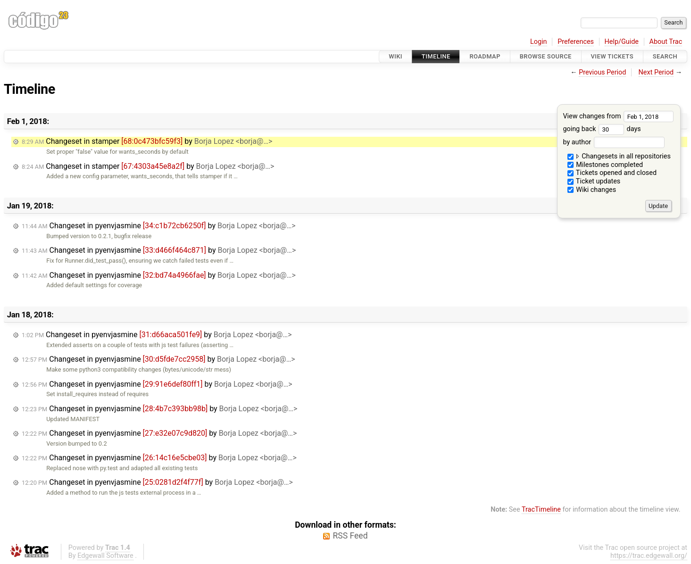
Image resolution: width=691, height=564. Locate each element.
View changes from (618, 116)
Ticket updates (594, 181)
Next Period (656, 72)
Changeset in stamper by (147, 141)
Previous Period (602, 72)
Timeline (436, 56)
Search (665, 56)
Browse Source (546, 56)
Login (538, 42)
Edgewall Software (105, 556)
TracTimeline (541, 510)
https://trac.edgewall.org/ (648, 556)
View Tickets (612, 56)
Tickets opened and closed (612, 173)
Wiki (395, 56)
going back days (602, 129)
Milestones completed (605, 165)
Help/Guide (622, 42)
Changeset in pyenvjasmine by (159, 225)
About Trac (666, 42)
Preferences (576, 42)
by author (613, 142)
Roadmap (484, 56)
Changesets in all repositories (619, 156)
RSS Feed (350, 535)
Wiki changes (591, 190)
